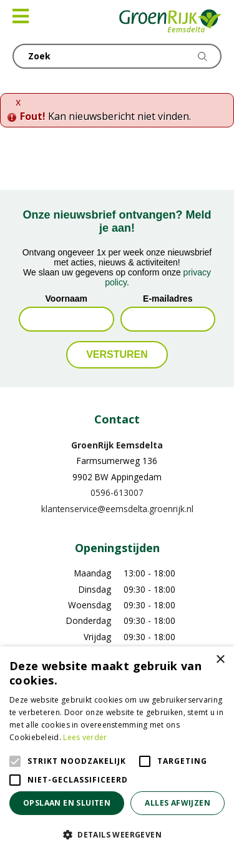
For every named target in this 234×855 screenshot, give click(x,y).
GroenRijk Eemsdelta (117, 445)
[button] (117, 834)
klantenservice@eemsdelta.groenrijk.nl (117, 509)
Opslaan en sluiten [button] (66, 803)
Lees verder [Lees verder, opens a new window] (85, 737)
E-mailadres (167, 299)
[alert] (117, 750)
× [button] (220, 660)
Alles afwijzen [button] (177, 803)
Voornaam (66, 299)
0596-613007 (117, 492)
